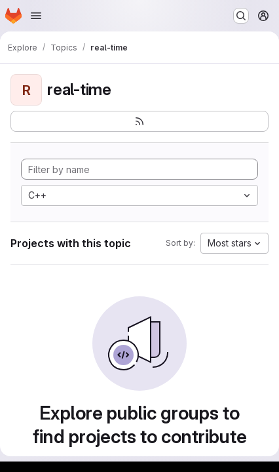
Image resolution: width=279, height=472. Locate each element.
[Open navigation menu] (36, 15)
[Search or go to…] (241, 16)
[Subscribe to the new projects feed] (139, 121)
